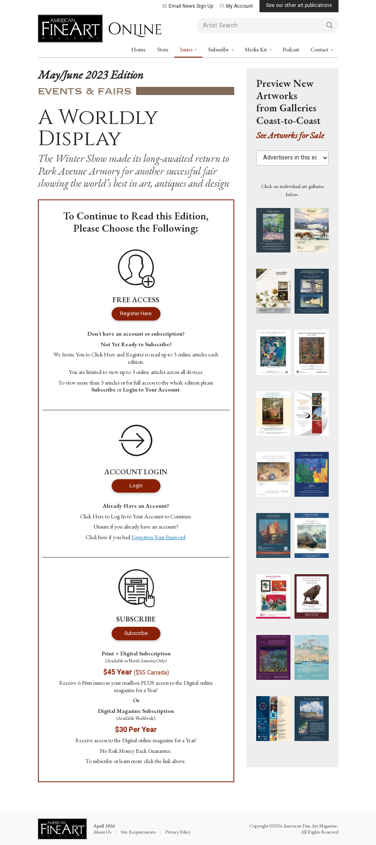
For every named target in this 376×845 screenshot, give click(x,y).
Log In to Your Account (137, 516)
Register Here (136, 313)
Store (163, 49)
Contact (320, 49)
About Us (102, 832)
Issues (186, 49)
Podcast (291, 49)
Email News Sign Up (187, 6)
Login (136, 485)
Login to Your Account (151, 389)
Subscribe (219, 49)
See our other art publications (299, 5)
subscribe (102, 761)
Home (138, 49)
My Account (236, 6)
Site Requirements (138, 832)
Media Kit (256, 49)
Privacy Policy (178, 832)
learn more (131, 761)
